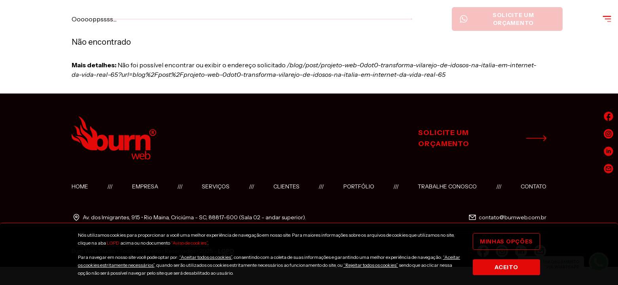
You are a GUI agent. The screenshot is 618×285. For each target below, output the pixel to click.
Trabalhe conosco (447, 186)
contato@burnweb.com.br (507, 217)
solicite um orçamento (482, 138)
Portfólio (358, 186)
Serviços (215, 186)
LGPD (113, 243)
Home (80, 186)
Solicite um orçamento (497, 19)
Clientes (286, 186)
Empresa (145, 186)
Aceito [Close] (506, 267)
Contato (533, 186)
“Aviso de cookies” (189, 243)
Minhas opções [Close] (506, 241)
